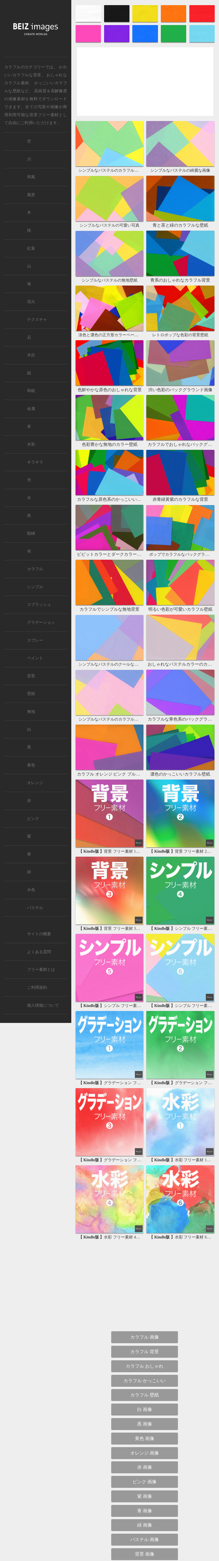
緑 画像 (144, 1397)
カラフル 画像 (144, 1209)
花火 (31, 302)
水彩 (31, 444)
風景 (31, 195)
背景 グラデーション (144, 1527)
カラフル (35, 569)
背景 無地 (144, 1513)
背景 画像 (144, 1426)
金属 (31, 409)
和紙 (31, 391)
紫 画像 (144, 1368)
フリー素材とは (41, 969)
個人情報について (43, 1005)
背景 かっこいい (144, 1484)
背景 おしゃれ (144, 1455)
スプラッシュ (39, 604)
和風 (31, 177)
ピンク (33, 819)
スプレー (35, 640)
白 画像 (144, 1281)
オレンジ (35, 783)
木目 (31, 355)
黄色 (31, 765)
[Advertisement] (145, 86)
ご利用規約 (37, 987)
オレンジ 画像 (144, 1325)
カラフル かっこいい (144, 1252)
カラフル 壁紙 (144, 1267)
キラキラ (35, 462)
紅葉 (31, 248)
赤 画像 (144, 1339)
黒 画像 (144, 1296)
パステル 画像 (144, 1412)
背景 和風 (144, 1498)
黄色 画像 (144, 1310)
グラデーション (41, 622)
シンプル (35, 587)
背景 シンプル (144, 1441)
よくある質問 (39, 952)
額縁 (31, 533)
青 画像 (144, 1383)
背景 (31, 676)
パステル (35, 908)
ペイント (35, 658)
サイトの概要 (39, 934)
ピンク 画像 (145, 1354)
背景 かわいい (144, 1469)
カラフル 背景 (144, 1224)
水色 (31, 890)
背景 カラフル (144, 1542)
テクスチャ (37, 319)
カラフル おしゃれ (144, 1238)
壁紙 (31, 694)
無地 (31, 711)
